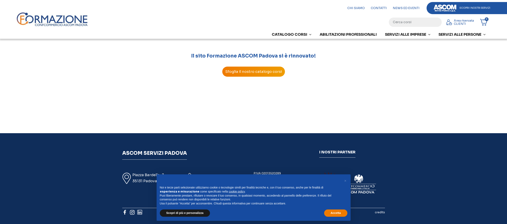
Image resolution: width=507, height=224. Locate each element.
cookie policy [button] (237, 191)
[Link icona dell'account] (461, 22)
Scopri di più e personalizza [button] (184, 213)
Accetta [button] (336, 213)
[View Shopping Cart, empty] (485, 22)
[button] (345, 181)
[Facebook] (124, 212)
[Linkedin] (139, 212)
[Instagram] (132, 212)
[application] (309, 34)
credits (380, 212)
